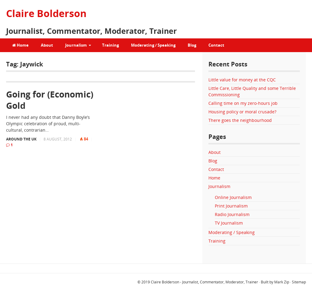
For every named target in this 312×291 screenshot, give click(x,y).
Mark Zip (281, 282)
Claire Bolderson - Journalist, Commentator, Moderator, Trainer (204, 282)
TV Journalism (229, 223)
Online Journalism (233, 197)
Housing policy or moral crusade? (242, 112)
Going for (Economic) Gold (49, 100)
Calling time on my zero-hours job (243, 103)
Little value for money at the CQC (242, 80)
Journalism (76, 45)
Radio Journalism (232, 214)
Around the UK (21, 139)
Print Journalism (231, 206)
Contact (216, 45)
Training (110, 45)
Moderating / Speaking (153, 45)
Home (20, 45)
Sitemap (299, 282)
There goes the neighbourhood (240, 120)
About (47, 45)
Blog (192, 45)
